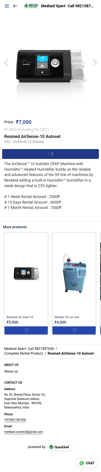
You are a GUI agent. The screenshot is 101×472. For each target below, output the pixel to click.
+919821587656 (15, 420)
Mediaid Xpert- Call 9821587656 (68, 6)
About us (11, 371)
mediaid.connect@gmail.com (23, 432)
